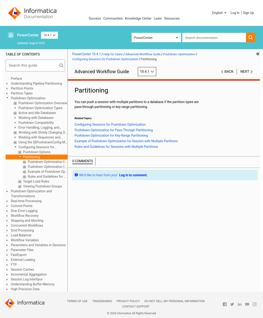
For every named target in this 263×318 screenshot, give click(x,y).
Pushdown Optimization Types (40, 108)
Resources (172, 18)
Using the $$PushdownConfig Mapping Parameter (42, 142)
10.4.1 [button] (49, 35)
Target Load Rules (35, 181)
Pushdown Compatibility (36, 122)
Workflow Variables (25, 240)
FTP (14, 264)
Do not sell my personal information (174, 301)
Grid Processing (22, 230)
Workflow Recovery (25, 216)
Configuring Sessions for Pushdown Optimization (33, 147)
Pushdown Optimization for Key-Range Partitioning (47, 167)
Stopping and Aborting (27, 220)
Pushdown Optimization (28, 98)
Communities (113, 18)
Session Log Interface (26, 279)
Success (95, 18)
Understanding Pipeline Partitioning (36, 83)
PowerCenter (28, 35)
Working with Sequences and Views (36, 137)
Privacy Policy (128, 301)
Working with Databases (36, 118)
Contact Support (136, 306)
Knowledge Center (138, 18)
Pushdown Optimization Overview (42, 103)
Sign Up (248, 13)
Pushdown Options (36, 152)
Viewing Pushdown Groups (42, 186)
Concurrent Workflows (27, 225)
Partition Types (22, 93)
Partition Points (22, 88)
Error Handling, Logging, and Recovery (36, 128)
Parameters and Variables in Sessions (38, 245)
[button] (219, 12)
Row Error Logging (24, 211)
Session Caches (22, 269)
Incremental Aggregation (29, 274)
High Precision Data (25, 289)
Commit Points (22, 206)
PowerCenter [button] (143, 38)
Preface (16, 78)
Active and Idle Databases (37, 113)
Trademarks (102, 301)
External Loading (23, 260)
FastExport (19, 255)
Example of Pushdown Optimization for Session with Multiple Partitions (47, 171)
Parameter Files (22, 250)
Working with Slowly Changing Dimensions (42, 132)
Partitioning (31, 157)
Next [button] (244, 71)
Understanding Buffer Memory (33, 284)
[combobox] (214, 37)
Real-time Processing (26, 201)
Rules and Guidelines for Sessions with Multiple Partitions (47, 176)
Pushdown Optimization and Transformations (31, 193)
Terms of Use (77, 301)
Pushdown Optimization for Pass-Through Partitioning (47, 162)
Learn (158, 18)
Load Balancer (21, 235)
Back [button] (228, 71)
